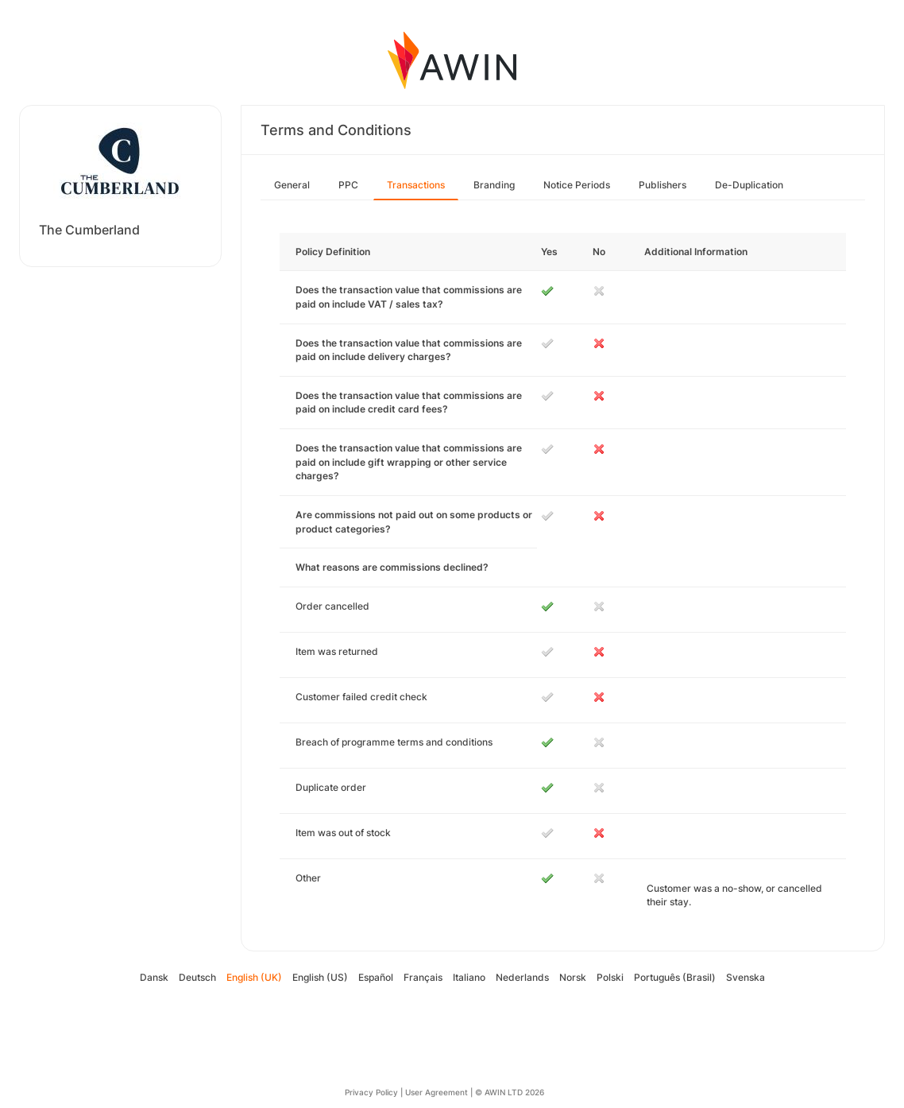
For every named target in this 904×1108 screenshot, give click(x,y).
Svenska (745, 977)
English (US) (320, 977)
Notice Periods (576, 185)
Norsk (572, 977)
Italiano (469, 977)
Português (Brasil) (675, 977)
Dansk (154, 977)
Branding (494, 185)
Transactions (416, 185)
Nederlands (522, 977)
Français (423, 977)
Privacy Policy (371, 1092)
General (292, 185)
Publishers (662, 185)
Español (375, 977)
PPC (348, 185)
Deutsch (197, 977)
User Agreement (436, 1092)
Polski (610, 977)
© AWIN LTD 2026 (509, 1092)
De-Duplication (749, 185)
